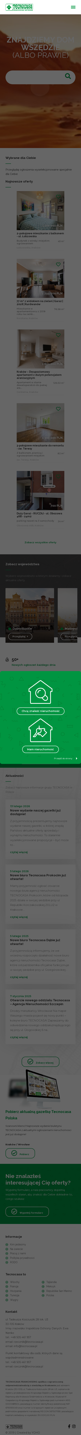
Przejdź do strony (65, 758)
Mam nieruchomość (40, 749)
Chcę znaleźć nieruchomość (41, 711)
